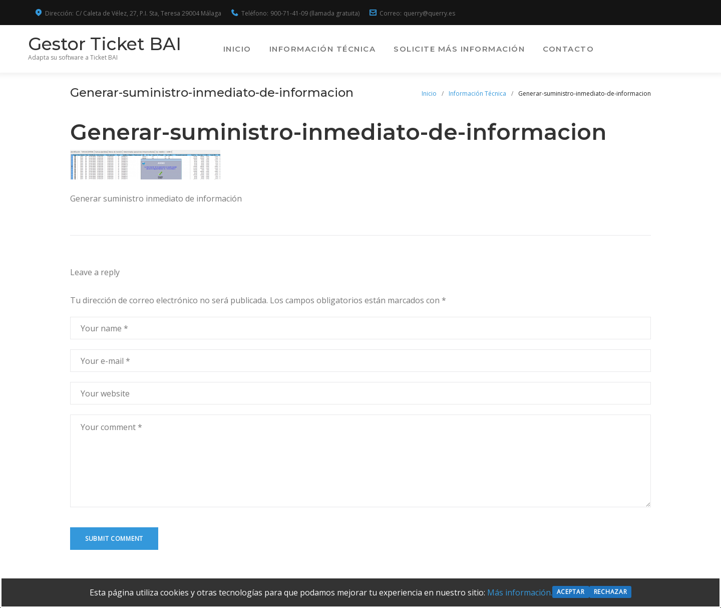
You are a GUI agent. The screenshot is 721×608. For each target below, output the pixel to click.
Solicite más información (531, 49)
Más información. (519, 592)
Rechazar (610, 591)
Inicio (309, 49)
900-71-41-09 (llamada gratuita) (314, 13)
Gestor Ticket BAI (111, 44)
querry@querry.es (429, 13)
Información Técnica (394, 49)
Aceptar (571, 591)
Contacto (640, 49)
